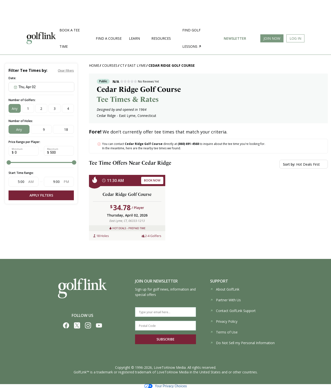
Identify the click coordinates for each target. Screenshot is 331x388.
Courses (109, 65)
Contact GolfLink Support (233, 310)
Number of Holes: (21, 121)
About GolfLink (224, 289)
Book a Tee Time (69, 38)
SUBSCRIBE (165, 339)
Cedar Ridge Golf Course (171, 65)
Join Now (271, 38)
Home (94, 65)
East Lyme (136, 65)
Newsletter (235, 38)
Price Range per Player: (24, 142)
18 (66, 129)
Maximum (52, 149)
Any (15, 108)
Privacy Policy (223, 321)
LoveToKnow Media (170, 367)
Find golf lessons (191, 38)
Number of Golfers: (22, 100)
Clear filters (66, 70)
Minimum (17, 149)
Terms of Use (224, 332)
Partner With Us (225, 300)
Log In (295, 38)
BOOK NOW (152, 180)
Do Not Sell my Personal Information (242, 343)
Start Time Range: (21, 173)
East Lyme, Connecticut (137, 115)
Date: (12, 78)
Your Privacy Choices (165, 386)
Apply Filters (41, 195)
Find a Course (109, 38)
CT (122, 65)
